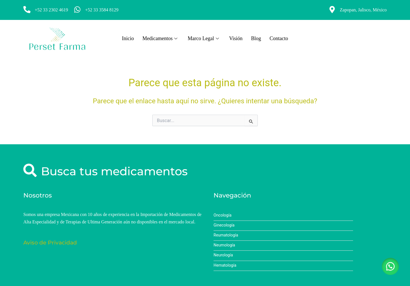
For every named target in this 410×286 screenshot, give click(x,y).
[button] (390, 266)
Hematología (225, 265)
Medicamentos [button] (159, 38)
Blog (256, 38)
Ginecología (224, 225)
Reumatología (226, 235)
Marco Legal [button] (203, 38)
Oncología (222, 215)
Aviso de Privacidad (50, 242)
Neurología (223, 255)
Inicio (128, 38)
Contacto (279, 38)
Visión (236, 38)
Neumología (224, 245)
